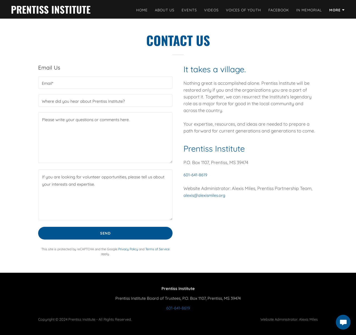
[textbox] (105, 82)
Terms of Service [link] (157, 249)
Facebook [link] (278, 10)
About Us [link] (164, 10)
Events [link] (189, 10)
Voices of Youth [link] (243, 10)
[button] (337, 10)
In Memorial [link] (309, 10)
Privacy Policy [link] (128, 249)
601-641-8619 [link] (195, 175)
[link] (51, 12)
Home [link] (142, 10)
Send (105, 233)
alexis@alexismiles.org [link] (204, 195)
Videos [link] (211, 10)
